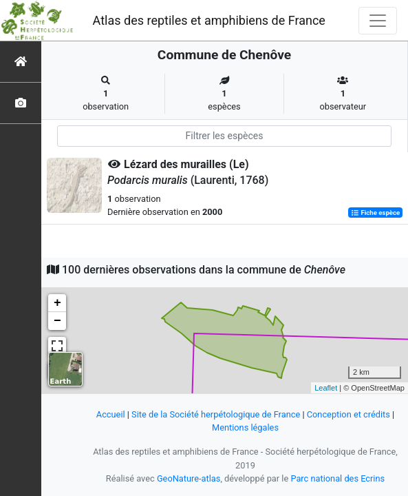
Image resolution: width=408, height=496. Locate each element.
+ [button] (57, 303)
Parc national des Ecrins (337, 478)
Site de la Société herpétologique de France (215, 414)
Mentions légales (245, 427)
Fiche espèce (375, 212)
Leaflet (325, 388)
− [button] (57, 321)
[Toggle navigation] (377, 20)
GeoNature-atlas (189, 478)
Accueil (110, 414)
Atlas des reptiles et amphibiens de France (209, 20)
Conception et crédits (348, 414)
